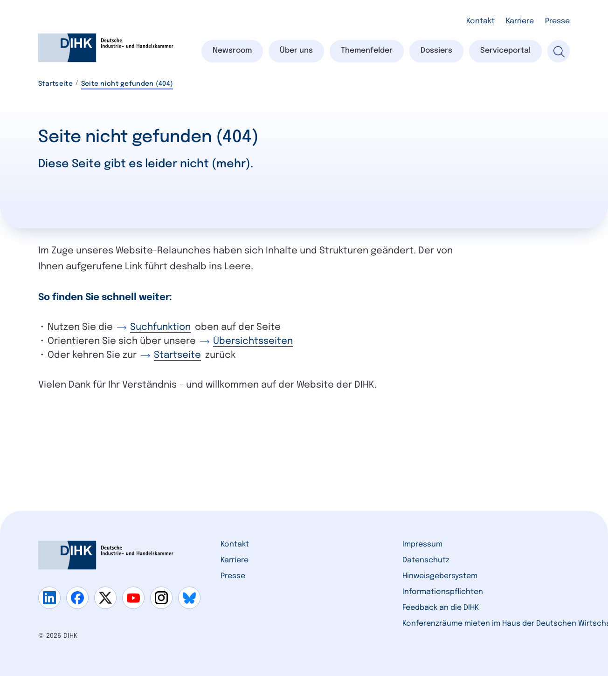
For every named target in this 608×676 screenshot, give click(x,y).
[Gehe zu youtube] (133, 598)
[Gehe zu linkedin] (49, 598)
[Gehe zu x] (105, 598)
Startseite (55, 84)
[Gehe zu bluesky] (189, 598)
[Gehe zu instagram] (161, 598)
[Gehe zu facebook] (77, 598)
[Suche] (558, 51)
